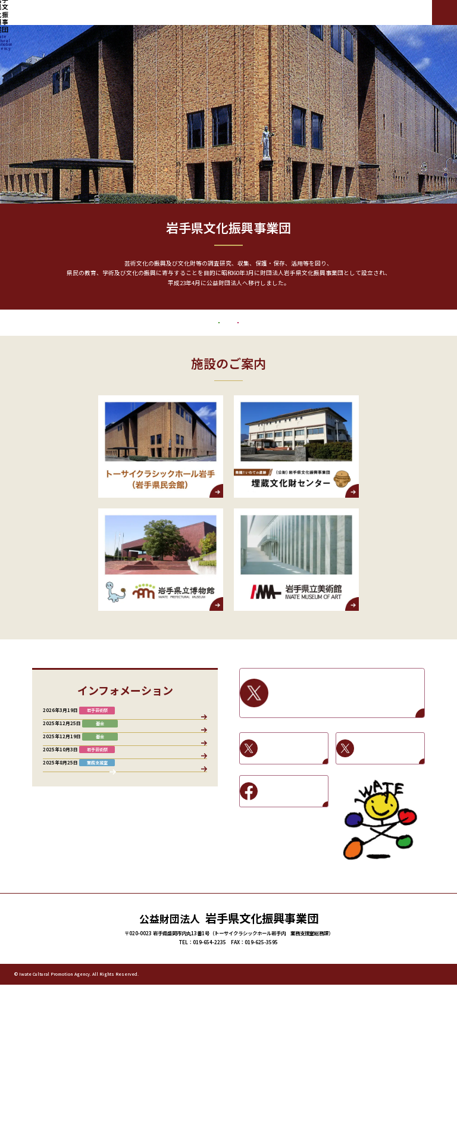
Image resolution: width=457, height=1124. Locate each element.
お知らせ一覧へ (125, 978)
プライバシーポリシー (379, 1113)
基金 (161, 775)
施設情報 (190, 775)
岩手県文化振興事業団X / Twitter (346, 757)
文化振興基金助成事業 (139, 372)
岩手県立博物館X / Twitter (293, 813)
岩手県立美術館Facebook (293, 855)
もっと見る (228, 311)
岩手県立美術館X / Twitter (390, 813)
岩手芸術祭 (331, 372)
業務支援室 (91, 775)
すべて (57, 775)
